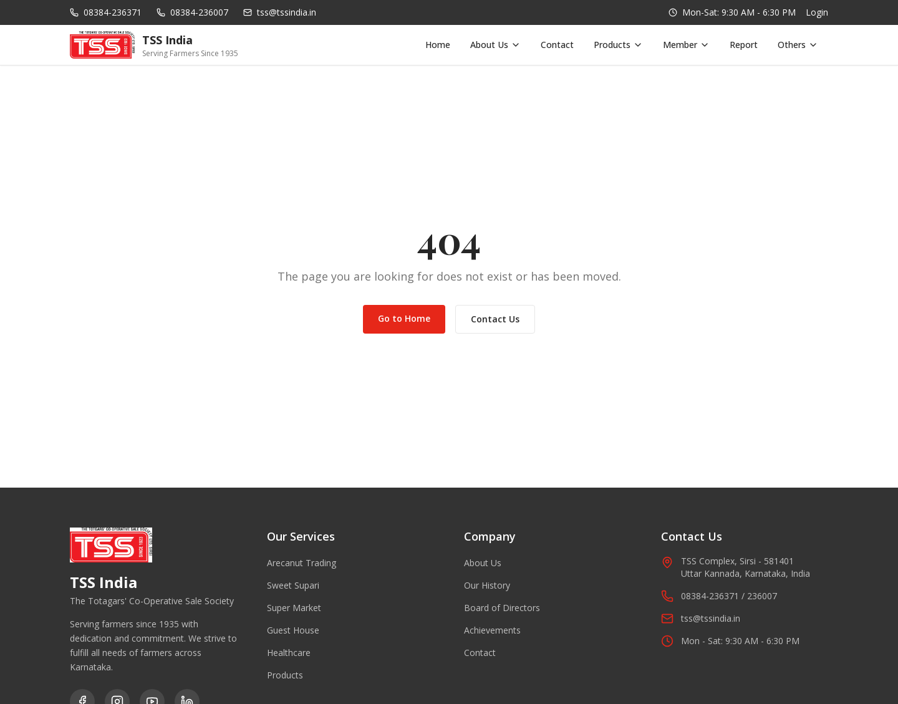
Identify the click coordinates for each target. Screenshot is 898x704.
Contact (557, 45)
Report (744, 45)
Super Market (294, 608)
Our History (487, 585)
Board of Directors (502, 608)
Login (817, 12)
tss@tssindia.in (700, 618)
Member (686, 45)
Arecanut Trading (301, 563)
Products (618, 45)
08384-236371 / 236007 (719, 596)
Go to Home (404, 318)
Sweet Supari (293, 585)
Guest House (293, 630)
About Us (495, 45)
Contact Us (495, 319)
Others (798, 45)
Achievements (492, 630)
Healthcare (289, 652)
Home (437, 45)
